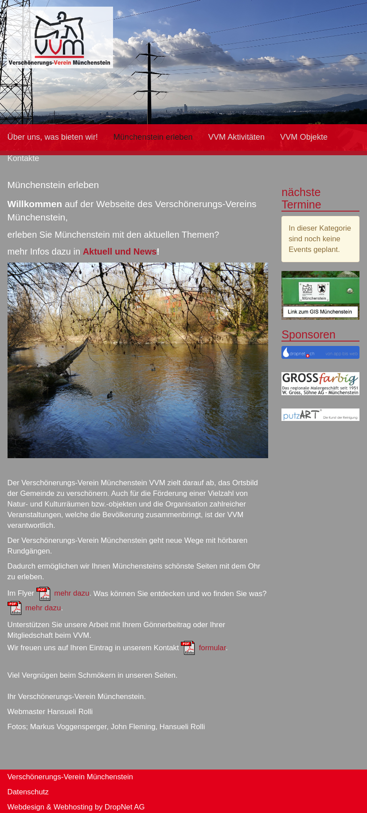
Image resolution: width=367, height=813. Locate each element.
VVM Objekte (304, 137)
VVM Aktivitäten (236, 137)
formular (212, 648)
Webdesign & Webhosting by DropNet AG (76, 807)
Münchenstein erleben (153, 137)
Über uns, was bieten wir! (53, 137)
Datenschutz (28, 792)
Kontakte (23, 158)
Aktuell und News (120, 251)
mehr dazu (71, 593)
